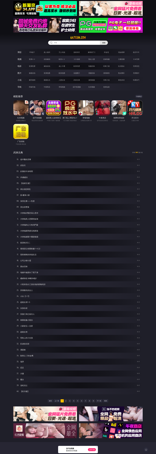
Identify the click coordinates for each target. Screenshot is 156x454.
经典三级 (106, 66)
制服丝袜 (91, 66)
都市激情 (32, 80)
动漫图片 (77, 73)
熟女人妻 (91, 59)
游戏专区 (77, 52)
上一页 (57, 401)
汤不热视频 (77, 87)
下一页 (99, 401)
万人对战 (62, 52)
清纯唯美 (106, 73)
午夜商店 (47, 87)
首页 (50, 401)
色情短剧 (106, 87)
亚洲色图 (47, 73)
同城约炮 (32, 87)
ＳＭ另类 (136, 59)
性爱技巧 (136, 80)
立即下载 (92, 450)
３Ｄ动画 (77, 59)
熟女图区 (121, 73)
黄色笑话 (121, 80)
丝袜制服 (106, 59)
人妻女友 (62, 80)
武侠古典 (77, 80)
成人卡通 (62, 66)
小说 (19, 80)
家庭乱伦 (47, 80)
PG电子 (32, 52)
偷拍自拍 (47, 66)
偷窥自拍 (32, 73)
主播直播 (121, 59)
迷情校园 (91, 80)
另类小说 (106, 80)
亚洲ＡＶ (32, 59)
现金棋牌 (121, 52)
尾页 (105, 401)
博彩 (19, 52)
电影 (19, 66)
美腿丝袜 (91, 73)
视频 (19, 59)
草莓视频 (62, 87)
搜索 (103, 43)
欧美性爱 (77, 66)
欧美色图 (62, 73)
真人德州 (47, 52)
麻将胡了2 (91, 52)
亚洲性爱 (32, 66)
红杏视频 (91, 87)
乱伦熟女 (121, 66)
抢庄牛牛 (136, 52)
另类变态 (136, 66)
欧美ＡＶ (62, 59)
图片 (19, 73)
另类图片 (136, 73)
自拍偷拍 (47, 59)
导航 (19, 87)
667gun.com (78, 38)
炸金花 (106, 52)
